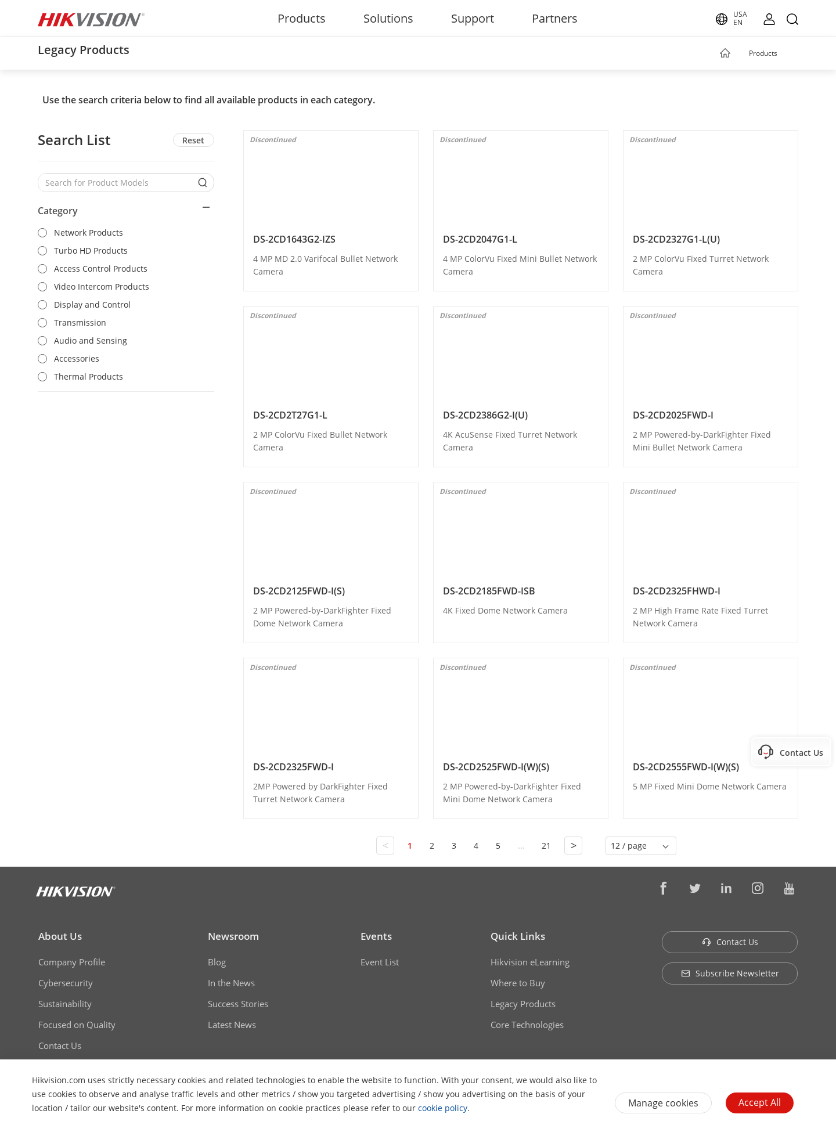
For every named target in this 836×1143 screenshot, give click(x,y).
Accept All (759, 1102)
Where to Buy (518, 983)
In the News (231, 983)
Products (302, 18)
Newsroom (233, 936)
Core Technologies (527, 1024)
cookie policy (442, 1107)
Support (472, 18)
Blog (217, 962)
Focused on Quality (77, 1024)
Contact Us (59, 1045)
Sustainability (65, 1003)
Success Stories (238, 1003)
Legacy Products (523, 1003)
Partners (555, 18)
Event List (380, 962)
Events (376, 936)
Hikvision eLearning (530, 962)
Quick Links (518, 936)
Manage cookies (663, 1103)
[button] (788, 54)
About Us (60, 936)
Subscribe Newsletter (730, 973)
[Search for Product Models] (117, 183)
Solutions (388, 18)
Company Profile (71, 962)
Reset (193, 140)
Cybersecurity (65, 983)
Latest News (232, 1024)
